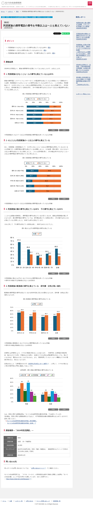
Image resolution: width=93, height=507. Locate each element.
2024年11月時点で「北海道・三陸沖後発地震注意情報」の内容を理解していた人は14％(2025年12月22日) (83, 68)
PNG (53, 130)
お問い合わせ (29, 501)
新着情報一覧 (56, 501)
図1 (49, 47)
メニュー (90, 3)
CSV (64, 130)
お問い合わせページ (37, 468)
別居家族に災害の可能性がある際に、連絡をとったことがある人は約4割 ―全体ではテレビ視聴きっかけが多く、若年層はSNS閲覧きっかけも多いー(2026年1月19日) (83, 52)
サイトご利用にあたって (43, 501)
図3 (53, 53)
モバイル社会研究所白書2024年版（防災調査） (22, 421)
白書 (11, 501)
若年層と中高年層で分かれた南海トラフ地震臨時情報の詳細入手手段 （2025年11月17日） (83, 81)
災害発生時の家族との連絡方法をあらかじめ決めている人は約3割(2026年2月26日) (83, 36)
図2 (45, 50)
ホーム (3, 11)
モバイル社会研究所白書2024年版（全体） (20, 423)
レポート (10, 11)
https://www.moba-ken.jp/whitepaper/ (17, 479)
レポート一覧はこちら (83, 94)
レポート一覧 (19, 501)
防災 (17, 11)
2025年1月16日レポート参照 (37, 363)
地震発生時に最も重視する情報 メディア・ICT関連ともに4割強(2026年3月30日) (83, 25)
